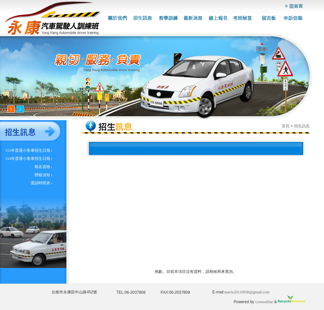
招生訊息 (302, 126)
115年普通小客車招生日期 (27, 150)
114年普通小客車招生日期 (27, 158)
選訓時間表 (40, 183)
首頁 (285, 126)
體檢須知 (42, 175)
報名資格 (42, 166)
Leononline (264, 302)
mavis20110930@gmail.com (246, 292)
